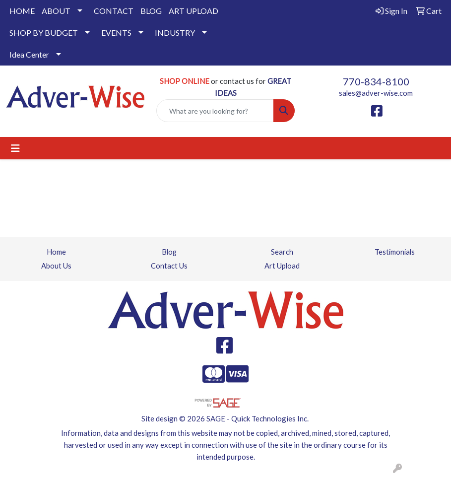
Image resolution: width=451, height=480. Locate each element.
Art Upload (282, 266)
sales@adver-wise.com (376, 93)
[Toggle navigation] (15, 148)
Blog (169, 252)
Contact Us (169, 266)
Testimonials (395, 252)
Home (56, 252)
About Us (56, 266)
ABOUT (56, 10)
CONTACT (113, 10)
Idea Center (29, 54)
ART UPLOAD (193, 10)
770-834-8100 (376, 81)
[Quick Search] (215, 110)
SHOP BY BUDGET (43, 32)
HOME (22, 10)
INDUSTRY (175, 32)
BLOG (151, 10)
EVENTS (116, 32)
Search (282, 252)
